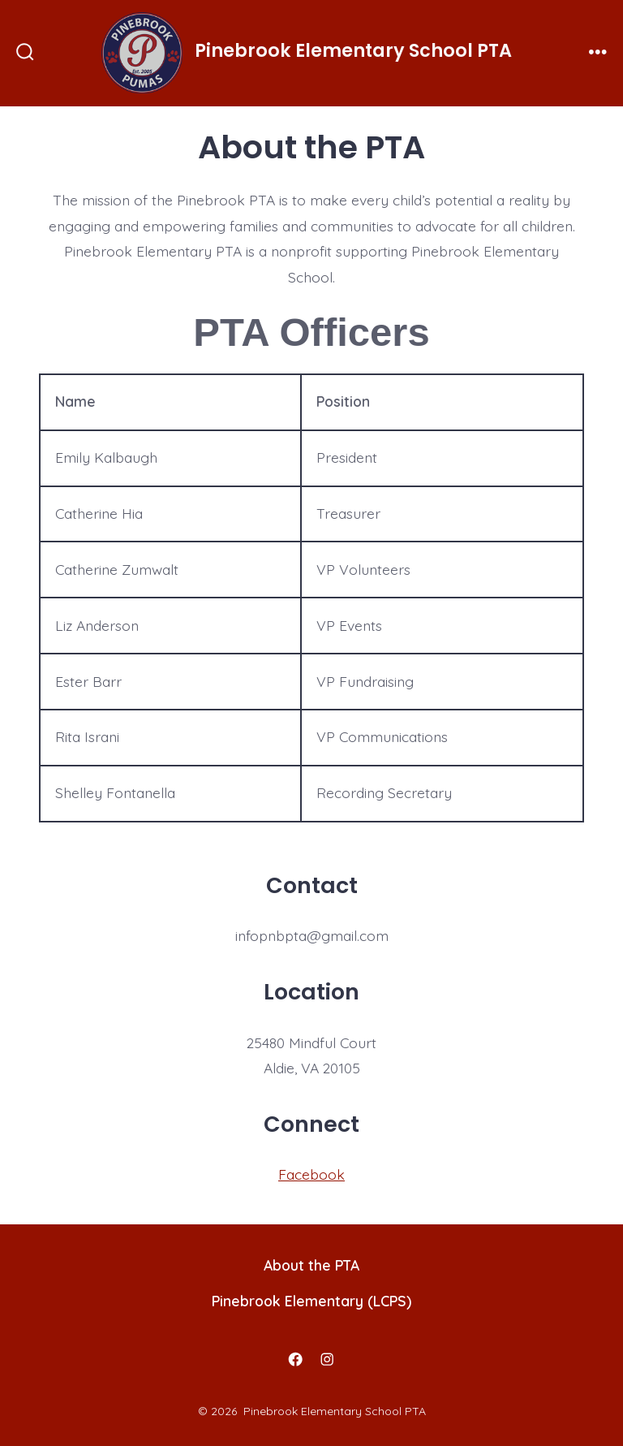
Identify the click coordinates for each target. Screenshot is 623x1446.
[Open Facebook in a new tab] (296, 1359)
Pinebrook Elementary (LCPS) (311, 1301)
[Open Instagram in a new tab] (328, 1359)
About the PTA (311, 1265)
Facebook (311, 1174)
